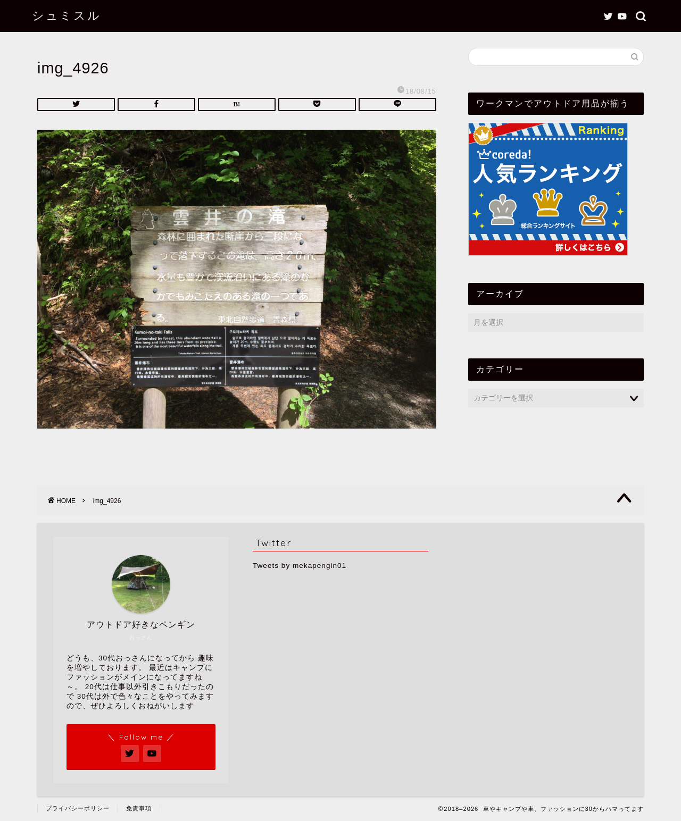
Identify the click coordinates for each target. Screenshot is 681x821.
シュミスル (66, 15)
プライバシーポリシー (78, 808)
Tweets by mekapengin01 (299, 565)
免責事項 (139, 808)
